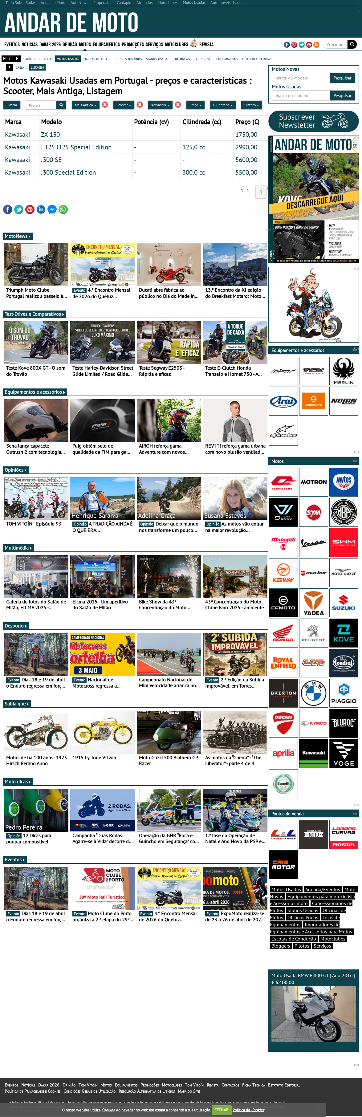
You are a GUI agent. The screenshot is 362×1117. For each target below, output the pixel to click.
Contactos (230, 1085)
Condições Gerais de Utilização (89, 1091)
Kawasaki (160, 105)
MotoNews (18, 236)
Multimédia (18, 548)
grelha (21, 67)
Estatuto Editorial (284, 1085)
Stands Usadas (302, 910)
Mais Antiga (85, 105)
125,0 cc (193, 147)
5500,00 (246, 172)
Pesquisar (343, 78)
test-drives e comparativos (216, 58)
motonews (181, 58)
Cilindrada (223, 105)
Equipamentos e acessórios (35, 392)
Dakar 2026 (50, 44)
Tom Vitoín (88, 1085)
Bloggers (280, 946)
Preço (195, 105)
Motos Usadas (286, 889)
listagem (37, 67)
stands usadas (157, 58)
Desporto (16, 626)
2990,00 (246, 147)
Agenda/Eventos (322, 889)
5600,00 (246, 159)
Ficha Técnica (253, 1085)
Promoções (133, 44)
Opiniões (16, 470)
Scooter (123, 105)
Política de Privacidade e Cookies (32, 1091)
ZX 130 (50, 134)
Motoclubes (176, 44)
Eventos (12, 44)
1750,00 (246, 134)
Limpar (11, 105)
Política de (248, 1109)
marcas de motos (97, 58)
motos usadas (68, 58)
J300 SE (51, 159)
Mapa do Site (189, 1091)
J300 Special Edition (68, 172)
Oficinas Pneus (302, 917)
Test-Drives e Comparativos (35, 314)
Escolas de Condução (293, 939)
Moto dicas (18, 781)
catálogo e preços (37, 58)
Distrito (251, 105)
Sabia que (17, 704)
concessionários (129, 58)
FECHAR (221, 1109)
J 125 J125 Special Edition (76, 147)
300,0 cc (193, 172)
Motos (85, 44)
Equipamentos (106, 44)
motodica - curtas (256, 58)
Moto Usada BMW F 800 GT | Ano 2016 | (313, 1007)
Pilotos (302, 946)
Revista (206, 44)
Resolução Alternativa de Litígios (147, 1091)
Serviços (154, 44)
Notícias (30, 44)
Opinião (70, 44)
